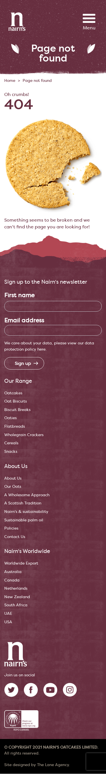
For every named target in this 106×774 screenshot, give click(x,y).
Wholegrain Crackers (24, 435)
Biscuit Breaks (17, 410)
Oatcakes (13, 393)
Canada (12, 580)
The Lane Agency (53, 765)
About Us (12, 478)
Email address (24, 320)
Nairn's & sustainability (26, 512)
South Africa (15, 605)
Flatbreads (14, 426)
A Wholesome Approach (26, 495)
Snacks (10, 451)
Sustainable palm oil (23, 520)
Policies (11, 528)
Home (9, 81)
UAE (8, 613)
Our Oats (12, 486)
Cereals (11, 443)
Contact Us (14, 537)
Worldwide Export (21, 563)
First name (19, 295)
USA (8, 622)
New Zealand (17, 597)
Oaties (10, 418)
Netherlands (15, 588)
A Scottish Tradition (22, 503)
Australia (12, 572)
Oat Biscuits (15, 401)
